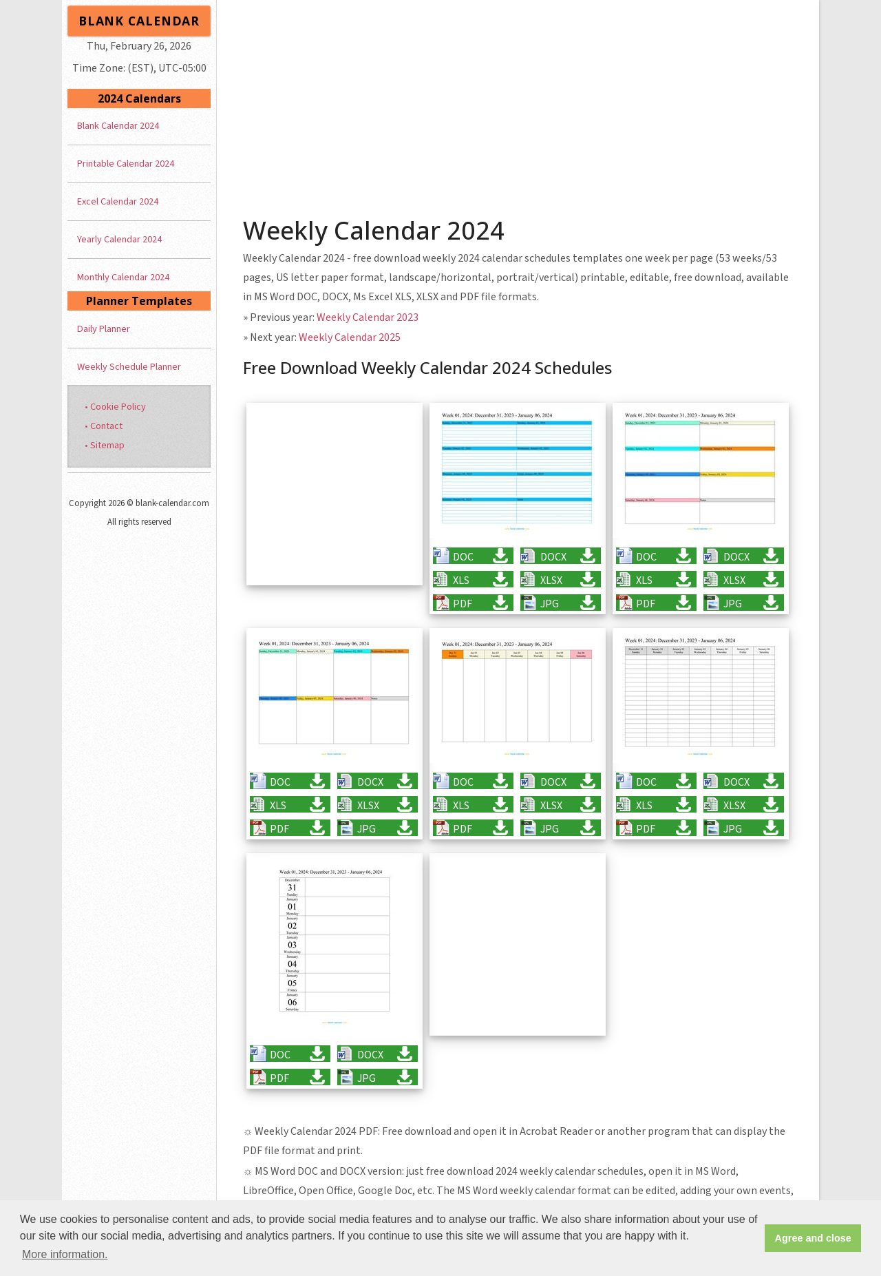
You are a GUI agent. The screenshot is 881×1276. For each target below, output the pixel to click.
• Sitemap (105, 445)
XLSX (551, 580)
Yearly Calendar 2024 (119, 239)
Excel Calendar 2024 (117, 201)
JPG (549, 603)
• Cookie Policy (115, 406)
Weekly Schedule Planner (129, 366)
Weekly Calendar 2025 (350, 337)
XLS (461, 580)
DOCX (553, 557)
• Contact (104, 426)
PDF (462, 603)
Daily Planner (103, 329)
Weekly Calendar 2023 (367, 317)
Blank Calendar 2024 (118, 125)
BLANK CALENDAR (139, 20)
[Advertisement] (518, 103)
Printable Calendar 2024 (125, 163)
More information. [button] (65, 1254)
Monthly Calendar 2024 (123, 277)
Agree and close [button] (813, 1238)
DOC (463, 557)
